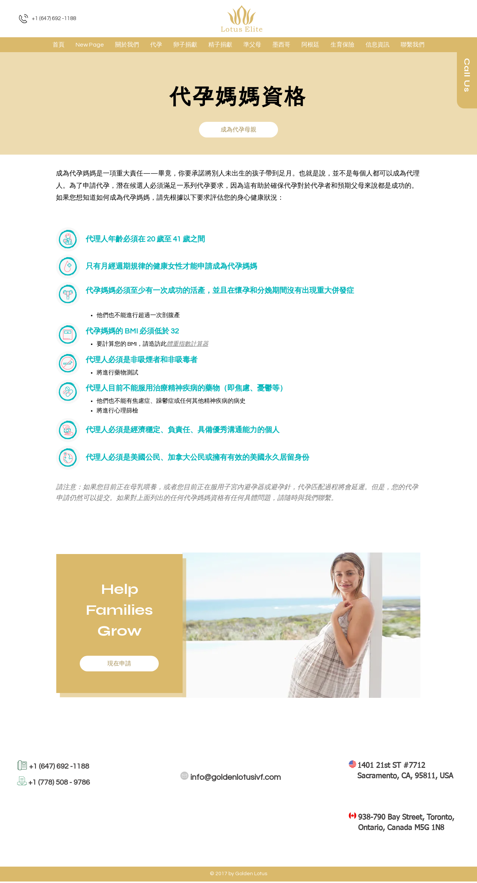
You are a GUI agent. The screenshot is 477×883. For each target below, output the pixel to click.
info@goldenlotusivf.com (235, 777)
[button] (156, 44)
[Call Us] (467, 75)
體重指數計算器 (187, 344)
